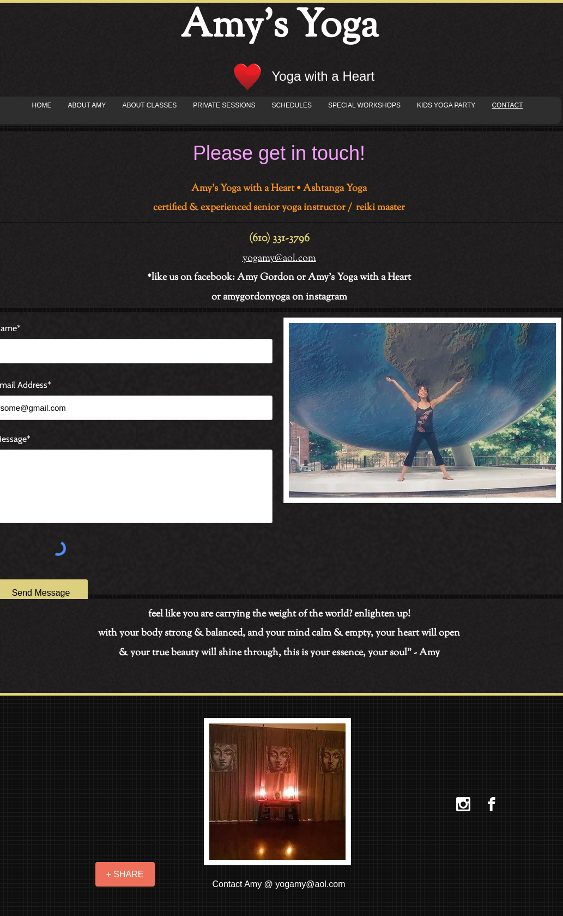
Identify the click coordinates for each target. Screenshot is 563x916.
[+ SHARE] (125, 874)
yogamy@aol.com (310, 884)
